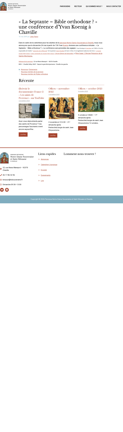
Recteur (78, 6)
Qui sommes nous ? (94, 6)
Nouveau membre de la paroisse (32, 72)
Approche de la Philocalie (40, 51)
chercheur (88, 48)
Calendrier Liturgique (49, 165)
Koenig (65, 45)
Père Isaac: (79, 53)
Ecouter (44, 170)
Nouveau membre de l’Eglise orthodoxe (34, 74)
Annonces (24, 69)
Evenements (45, 175)
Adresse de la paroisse (26, 61)
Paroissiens (65, 6)
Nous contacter (113, 6)
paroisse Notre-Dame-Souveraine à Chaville (77, 43)
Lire (42, 181)
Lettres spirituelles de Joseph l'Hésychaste (42, 53)
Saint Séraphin (60, 51)
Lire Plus (23, 134)
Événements (33, 69)
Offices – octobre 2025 (90, 88)
